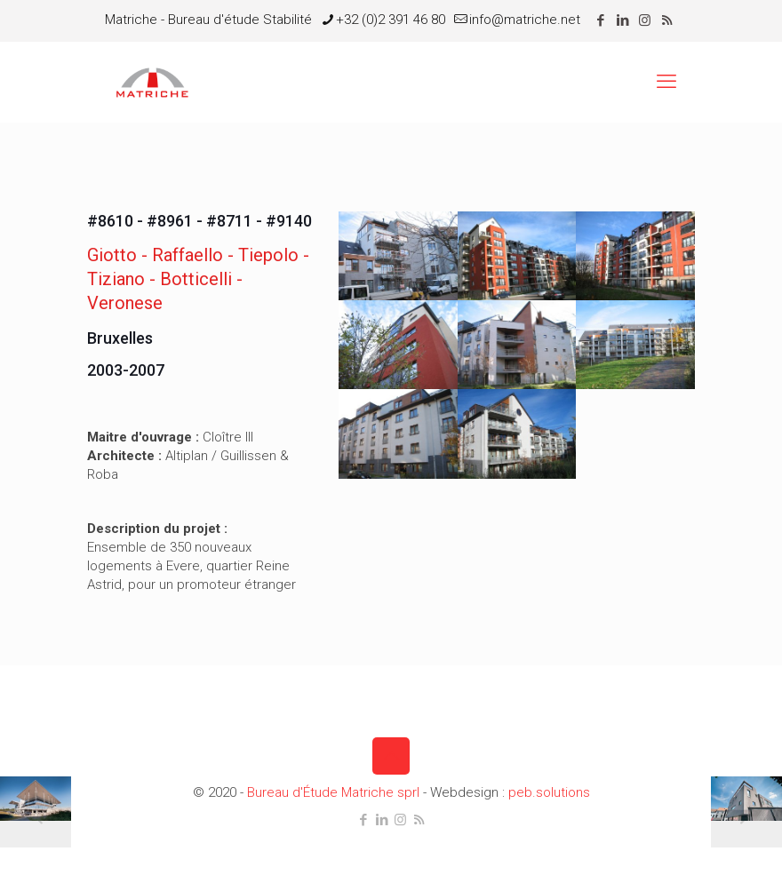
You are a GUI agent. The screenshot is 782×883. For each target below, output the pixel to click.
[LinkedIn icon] (622, 20)
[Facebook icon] (600, 20)
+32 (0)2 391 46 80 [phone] (390, 20)
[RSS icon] (667, 20)
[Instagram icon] (644, 20)
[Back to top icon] (391, 756)
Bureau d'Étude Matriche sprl (333, 792)
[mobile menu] (666, 82)
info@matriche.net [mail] (524, 20)
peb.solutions (549, 792)
